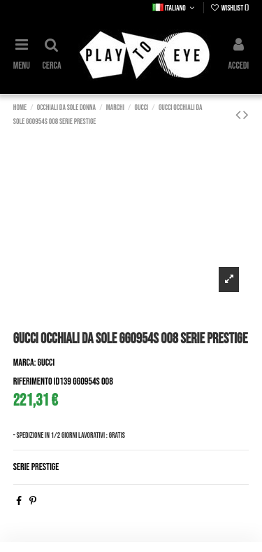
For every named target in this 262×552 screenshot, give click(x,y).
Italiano (174, 8)
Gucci (46, 362)
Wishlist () (229, 8)
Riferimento (32, 381)
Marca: (24, 362)
